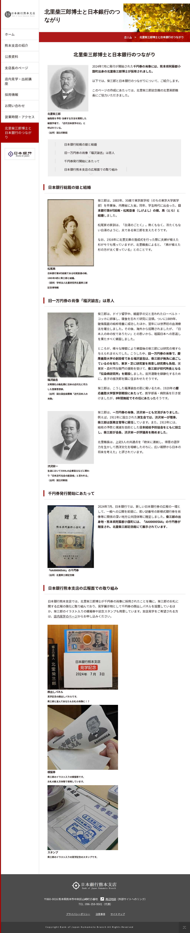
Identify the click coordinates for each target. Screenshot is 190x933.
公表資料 (11, 56)
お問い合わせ (15, 105)
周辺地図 (107, 899)
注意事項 (100, 914)
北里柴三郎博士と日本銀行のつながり (18, 132)
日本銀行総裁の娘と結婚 (80, 144)
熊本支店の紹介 (16, 45)
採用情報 (11, 94)
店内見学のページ (66, 616)
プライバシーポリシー (78, 914)
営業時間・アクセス (20, 116)
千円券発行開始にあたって (82, 161)
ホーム (10, 34)
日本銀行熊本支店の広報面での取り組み (91, 169)
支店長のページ (16, 67)
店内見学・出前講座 (18, 81)
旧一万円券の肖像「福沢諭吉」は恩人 (89, 152)
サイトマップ (117, 914)
